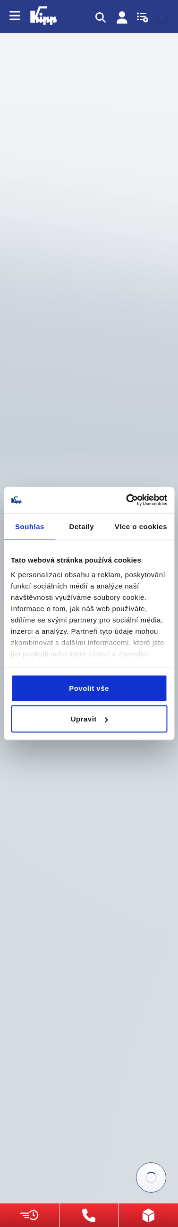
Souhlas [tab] (29, 526)
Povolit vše (89, 688)
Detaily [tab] (81, 526)
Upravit (89, 719)
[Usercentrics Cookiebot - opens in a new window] (127, 500)
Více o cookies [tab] (141, 526)
